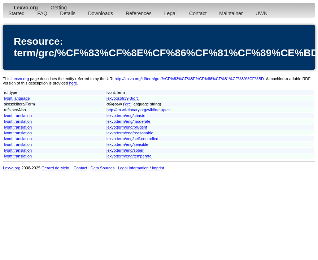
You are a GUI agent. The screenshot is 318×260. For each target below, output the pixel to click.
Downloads (100, 13)
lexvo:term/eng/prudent (126, 127)
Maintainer (231, 13)
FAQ (42, 13)
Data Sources (103, 168)
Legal (170, 13)
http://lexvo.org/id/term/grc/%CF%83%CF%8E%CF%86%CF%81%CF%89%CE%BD (189, 79)
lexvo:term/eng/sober (125, 150)
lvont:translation (18, 115)
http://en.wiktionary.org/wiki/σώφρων (138, 110)
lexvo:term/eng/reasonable (129, 133)
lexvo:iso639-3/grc (122, 98)
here (73, 83)
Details (67, 13)
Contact (197, 13)
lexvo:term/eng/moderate (128, 121)
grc (128, 104)
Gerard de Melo (55, 168)
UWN (261, 13)
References (139, 13)
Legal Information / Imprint (141, 168)
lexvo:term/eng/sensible (127, 144)
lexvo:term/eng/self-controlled (132, 138)
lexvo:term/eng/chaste (125, 115)
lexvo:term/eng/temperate (129, 156)
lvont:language (17, 98)
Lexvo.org (20, 79)
